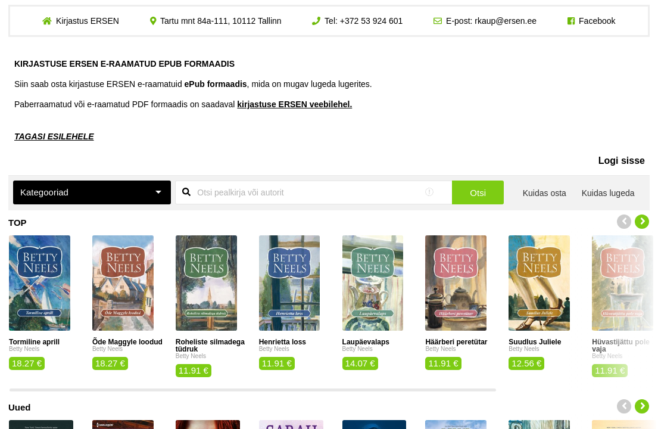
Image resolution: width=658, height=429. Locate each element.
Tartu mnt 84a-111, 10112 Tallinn (221, 21)
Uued (19, 407)
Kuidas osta (544, 193)
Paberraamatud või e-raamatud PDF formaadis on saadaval (183, 104)
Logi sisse (621, 161)
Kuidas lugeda (608, 193)
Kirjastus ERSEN (87, 21)
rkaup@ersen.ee (506, 21)
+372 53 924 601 (371, 21)
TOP (17, 222)
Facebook (597, 21)
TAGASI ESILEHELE (54, 136)
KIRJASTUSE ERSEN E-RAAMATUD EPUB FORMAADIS (124, 64)
